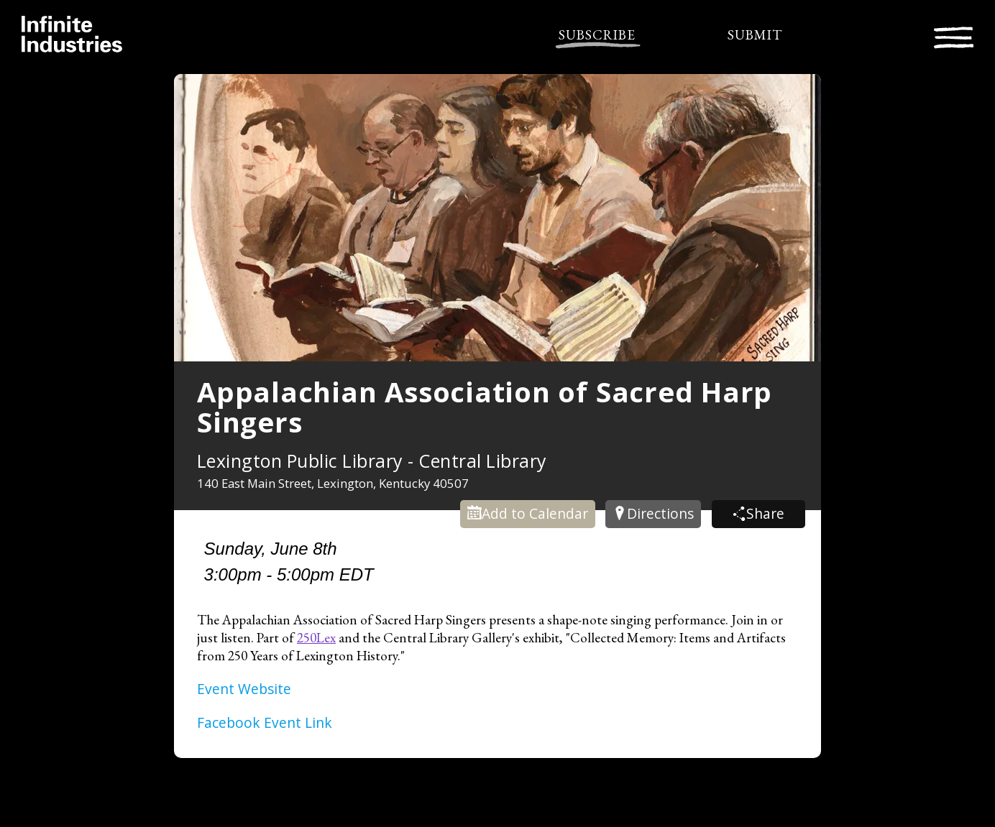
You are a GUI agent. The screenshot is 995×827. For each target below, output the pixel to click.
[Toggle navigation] (953, 35)
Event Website (244, 688)
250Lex (316, 638)
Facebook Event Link (264, 722)
